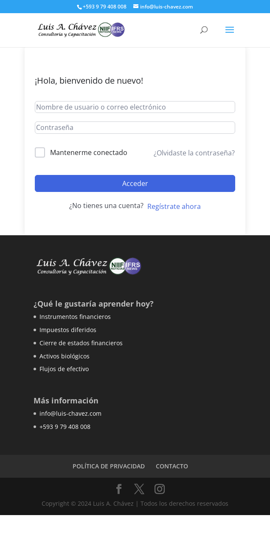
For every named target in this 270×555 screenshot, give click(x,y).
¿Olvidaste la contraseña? (194, 153)
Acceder (135, 183)
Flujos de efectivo (64, 369)
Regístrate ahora (174, 206)
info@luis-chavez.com (70, 413)
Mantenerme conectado (88, 152)
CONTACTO (172, 466)
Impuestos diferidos (67, 330)
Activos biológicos (64, 356)
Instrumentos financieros (75, 317)
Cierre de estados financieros (81, 343)
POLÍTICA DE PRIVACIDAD (109, 466)
